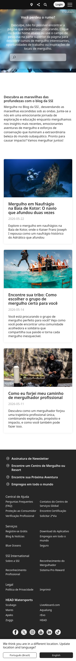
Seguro (44, 545)
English (56, 655)
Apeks (9, 615)
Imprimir (45, 589)
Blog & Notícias (15, 536)
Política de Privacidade (19, 589)
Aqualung (46, 610)
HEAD (43, 620)
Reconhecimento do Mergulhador (52, 563)
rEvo (42, 615)
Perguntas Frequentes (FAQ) (19, 504)
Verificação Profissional (20, 516)
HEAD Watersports (19, 600)
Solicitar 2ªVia (48, 516)
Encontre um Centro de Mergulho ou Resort (36, 468)
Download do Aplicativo (54, 531)
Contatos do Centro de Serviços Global (54, 504)
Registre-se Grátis (17, 531)
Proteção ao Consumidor (21, 511)
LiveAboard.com (50, 605)
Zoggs (9, 620)
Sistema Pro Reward (52, 570)
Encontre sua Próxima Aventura (32, 477)
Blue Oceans (13, 545)
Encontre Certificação (53, 511)
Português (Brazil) (20, 655)
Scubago (11, 605)
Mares (9, 610)
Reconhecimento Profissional (16, 572)
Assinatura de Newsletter (28, 459)
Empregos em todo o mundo (30, 484)
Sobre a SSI (12, 561)
